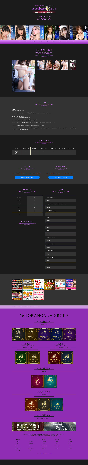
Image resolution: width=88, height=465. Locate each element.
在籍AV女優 (31, 441)
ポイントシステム (18, 445)
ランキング (69, 441)
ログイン (57, 443)
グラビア (44, 441)
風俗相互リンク (18, 447)
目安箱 (69, 445)
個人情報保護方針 (31, 447)
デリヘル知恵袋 (57, 445)
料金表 (18, 443)
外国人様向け (44, 445)
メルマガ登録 (70, 443)
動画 (57, 441)
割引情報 (31, 443)
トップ (31, 439)
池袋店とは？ (44, 439)
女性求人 (44, 447)
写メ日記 (70, 447)
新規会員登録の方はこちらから (27, 177)
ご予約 (44, 443)
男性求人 (57, 447)
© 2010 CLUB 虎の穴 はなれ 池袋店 (44, 453)
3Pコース (31, 445)
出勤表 (69, 439)
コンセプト (56, 439)
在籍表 (18, 441)
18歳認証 (18, 439)
